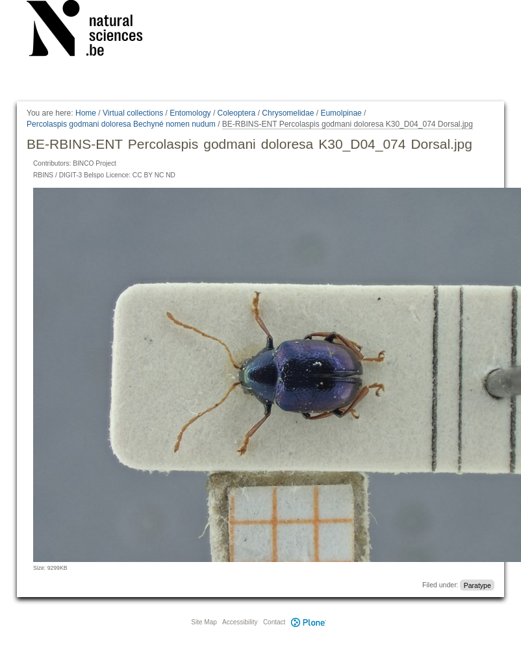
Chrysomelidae (288, 113)
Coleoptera (237, 113)
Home (85, 113)
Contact (274, 622)
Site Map (203, 622)
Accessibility (239, 622)
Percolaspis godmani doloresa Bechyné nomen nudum (121, 124)
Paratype (477, 585)
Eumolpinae (340, 113)
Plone (308, 622)
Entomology (190, 113)
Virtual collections (133, 113)
